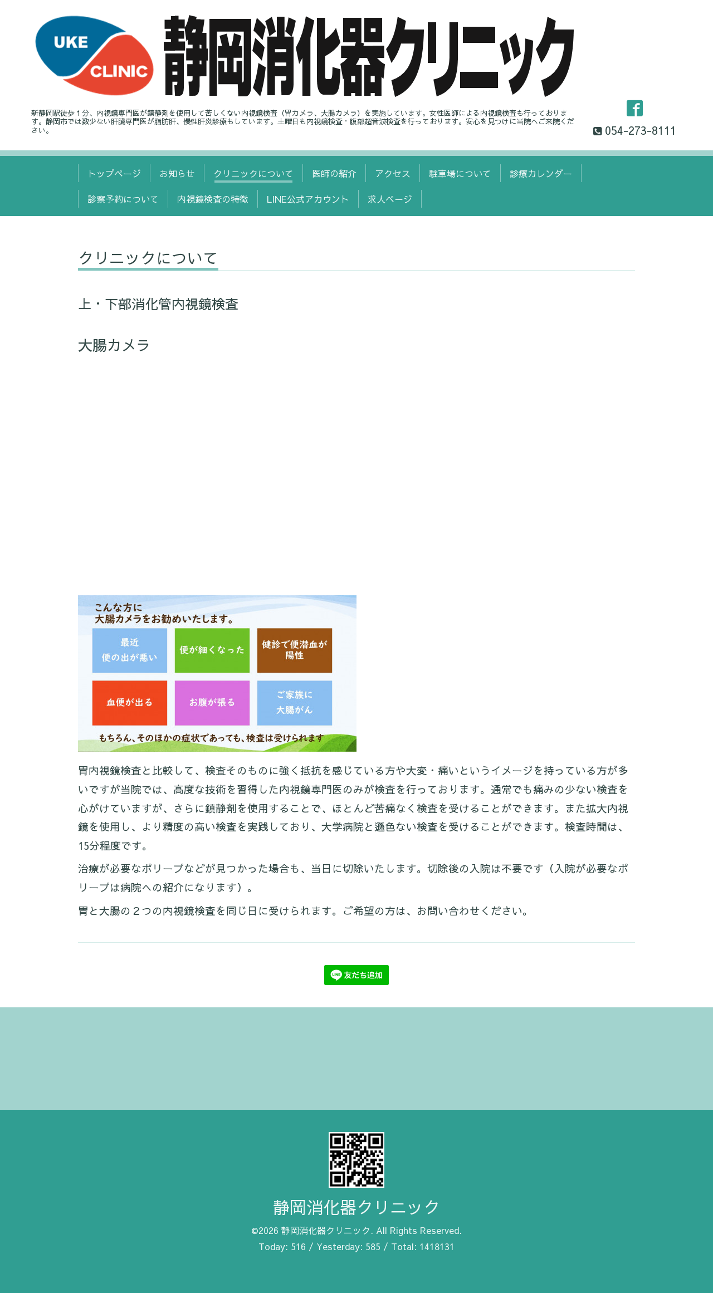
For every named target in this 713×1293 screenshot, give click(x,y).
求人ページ (390, 199)
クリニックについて (253, 173)
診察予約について (123, 199)
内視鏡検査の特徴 (212, 199)
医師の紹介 (334, 173)
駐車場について (460, 173)
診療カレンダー (541, 173)
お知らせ (177, 173)
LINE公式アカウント (308, 199)
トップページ (114, 173)
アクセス (393, 173)
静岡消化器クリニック (356, 1207)
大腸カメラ (114, 345)
